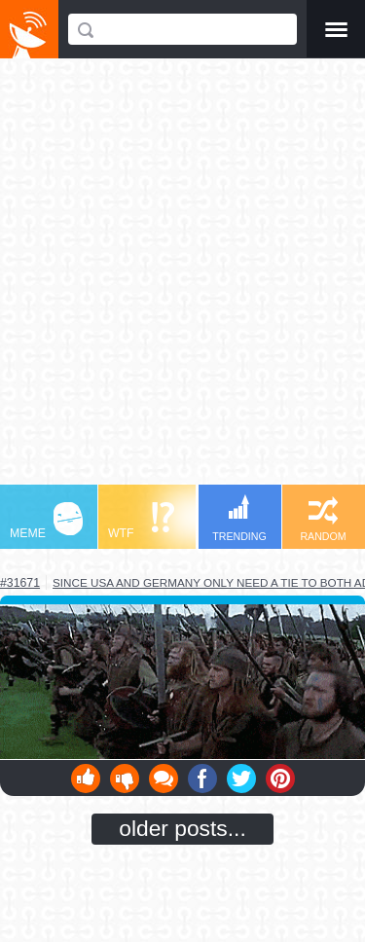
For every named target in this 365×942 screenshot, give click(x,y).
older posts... (182, 828)
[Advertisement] (182, 280)
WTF (141, 521)
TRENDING (239, 518)
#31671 (20, 583)
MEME (46, 521)
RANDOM (323, 519)
